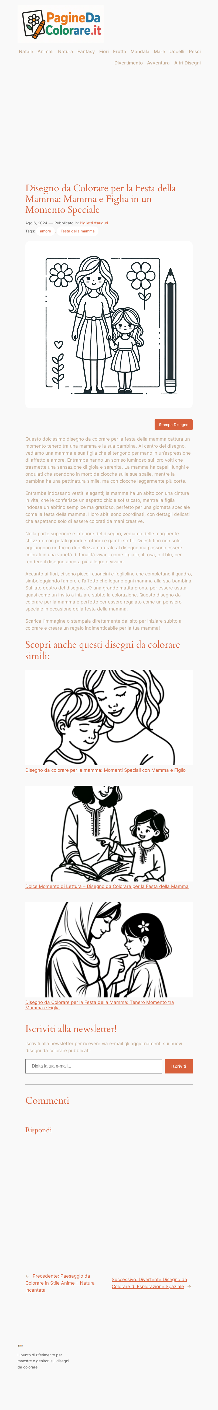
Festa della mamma (78, 231)
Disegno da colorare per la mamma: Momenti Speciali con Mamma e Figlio (109, 721)
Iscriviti (178, 1066)
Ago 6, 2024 (36, 223)
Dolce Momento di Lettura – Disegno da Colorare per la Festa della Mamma (109, 837)
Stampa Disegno (173, 424)
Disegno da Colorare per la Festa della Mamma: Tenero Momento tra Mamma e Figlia (109, 956)
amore (45, 231)
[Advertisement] (109, 114)
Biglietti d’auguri (94, 223)
